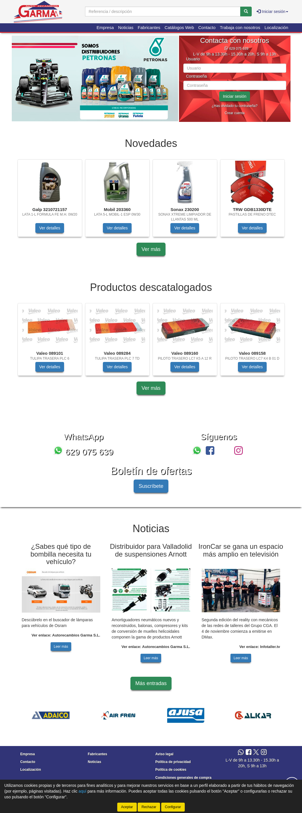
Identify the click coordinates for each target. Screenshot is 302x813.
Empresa (105, 27)
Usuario (193, 59)
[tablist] (95, 78)
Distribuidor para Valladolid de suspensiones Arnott (151, 550)
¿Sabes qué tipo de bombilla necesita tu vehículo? (60, 553)
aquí (82, 791)
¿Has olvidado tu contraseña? (234, 106)
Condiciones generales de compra (183, 778)
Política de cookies (170, 770)
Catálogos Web (179, 27)
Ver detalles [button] (49, 228)
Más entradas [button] (151, 683)
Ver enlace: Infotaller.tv (259, 647)
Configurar (173, 807)
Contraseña (196, 76)
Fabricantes (149, 27)
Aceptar (127, 807)
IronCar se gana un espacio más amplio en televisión (241, 550)
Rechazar (148, 807)
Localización (276, 27)
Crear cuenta (235, 113)
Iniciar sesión (235, 96)
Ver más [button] (150, 249)
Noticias (125, 27)
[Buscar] (246, 11)
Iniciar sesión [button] (272, 11)
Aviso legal (164, 754)
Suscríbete (151, 486)
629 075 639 (239, 49)
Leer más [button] (61, 647)
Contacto (207, 27)
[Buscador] (163, 11)
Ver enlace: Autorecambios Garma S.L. (66, 635)
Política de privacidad (173, 762)
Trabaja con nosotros (240, 27)
